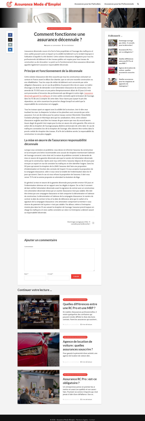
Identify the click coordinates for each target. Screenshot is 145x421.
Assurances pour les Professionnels (119, 4)
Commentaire (28, 246)
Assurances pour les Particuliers (88, 4)
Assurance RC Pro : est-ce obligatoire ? (80, 381)
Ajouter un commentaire (53, 45)
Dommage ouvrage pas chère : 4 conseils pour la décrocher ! (126, 43)
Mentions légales (82, 416)
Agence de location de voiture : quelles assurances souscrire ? (78, 345)
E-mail (50, 274)
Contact (92, 416)
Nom (26, 274)
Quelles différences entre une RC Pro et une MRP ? (80, 306)
